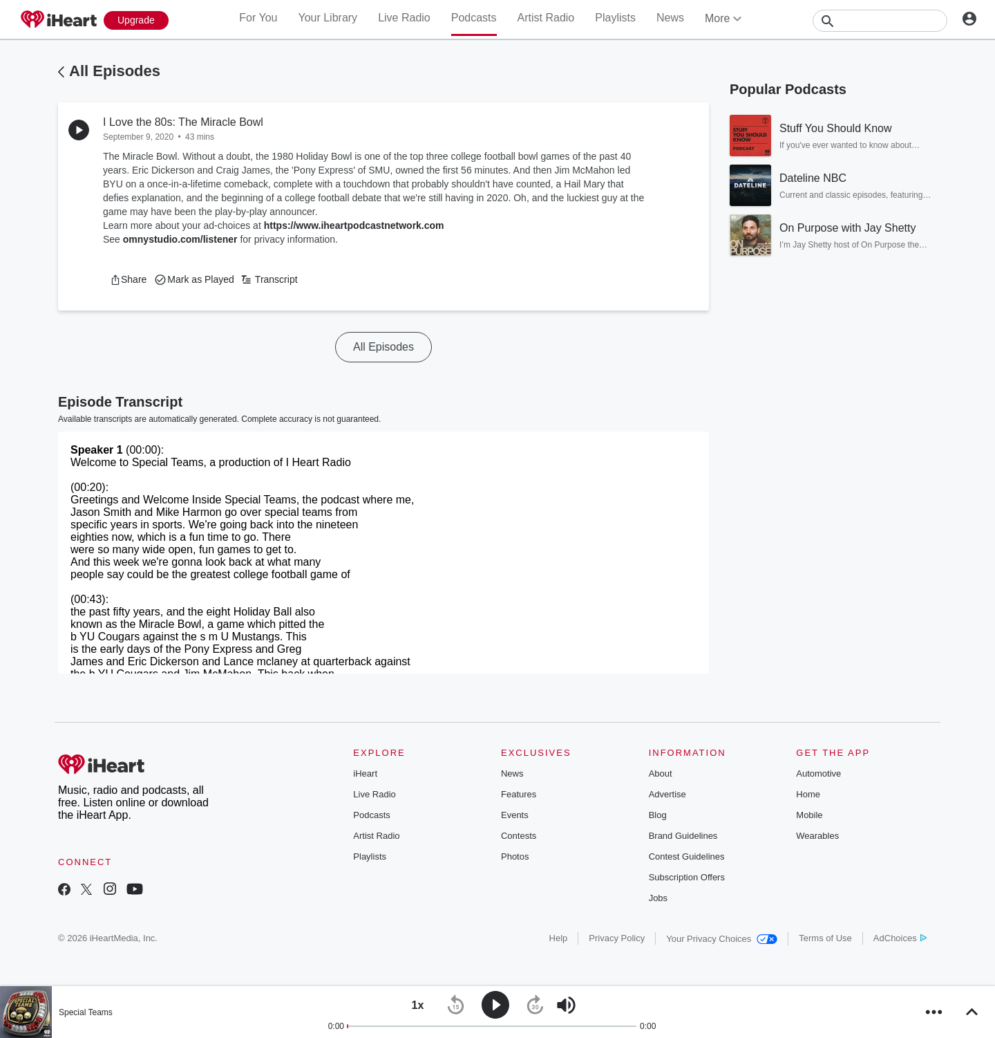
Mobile (809, 815)
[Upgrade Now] (136, 20)
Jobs (658, 898)
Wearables (817, 836)
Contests (518, 836)
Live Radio (404, 18)
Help (558, 938)
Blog (658, 815)
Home (808, 794)
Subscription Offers (687, 877)
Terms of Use (825, 938)
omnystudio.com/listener (180, 239)
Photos (515, 856)
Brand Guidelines (683, 836)
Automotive (818, 773)
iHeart (365, 773)
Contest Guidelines (687, 856)
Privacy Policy (617, 938)
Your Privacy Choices (721, 939)
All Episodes (114, 71)
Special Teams (86, 1012)
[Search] (880, 21)
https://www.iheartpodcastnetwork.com (354, 225)
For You (258, 18)
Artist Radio (546, 18)
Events (515, 815)
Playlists (615, 18)
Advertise (667, 794)
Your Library (327, 18)
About (660, 773)
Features (518, 794)
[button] (128, 279)
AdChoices (900, 938)
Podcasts (474, 18)
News (670, 18)
